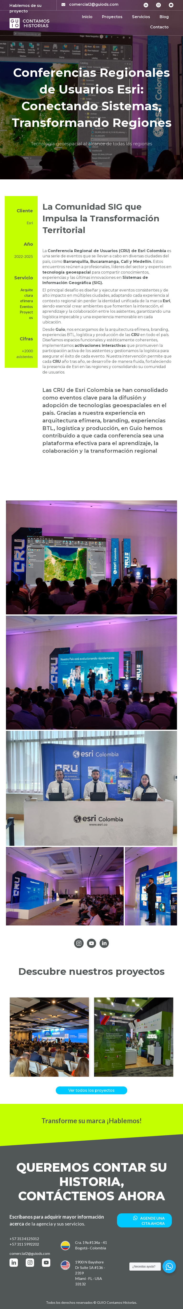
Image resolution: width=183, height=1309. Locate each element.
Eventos (26, 306)
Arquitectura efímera (26, 295)
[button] (13, 1037)
